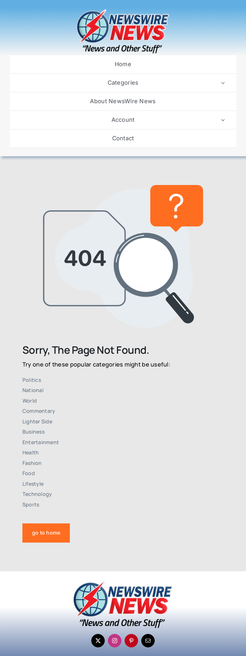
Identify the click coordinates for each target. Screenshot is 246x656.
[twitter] (98, 640)
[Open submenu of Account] (222, 120)
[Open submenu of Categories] (222, 83)
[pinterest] (131, 640)
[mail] (148, 640)
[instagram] (114, 640)
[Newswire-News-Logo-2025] (123, 10)
